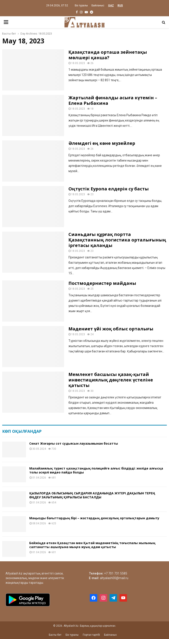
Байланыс (98, 5)
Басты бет (55, 634)
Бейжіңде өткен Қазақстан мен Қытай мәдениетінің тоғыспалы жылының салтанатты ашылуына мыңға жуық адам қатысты (92, 545)
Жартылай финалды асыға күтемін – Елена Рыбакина (112, 100)
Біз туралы (81, 5)
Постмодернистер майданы (102, 283)
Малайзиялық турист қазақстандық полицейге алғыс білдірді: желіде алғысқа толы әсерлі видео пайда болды (96, 470)
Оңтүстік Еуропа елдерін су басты (108, 189)
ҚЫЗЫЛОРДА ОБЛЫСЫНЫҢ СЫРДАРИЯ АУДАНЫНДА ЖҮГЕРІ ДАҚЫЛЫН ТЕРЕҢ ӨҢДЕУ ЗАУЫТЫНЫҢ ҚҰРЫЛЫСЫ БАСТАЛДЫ (92, 495)
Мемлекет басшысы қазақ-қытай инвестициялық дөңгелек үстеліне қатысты (110, 379)
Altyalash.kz (14, 573)
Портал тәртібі (91, 634)
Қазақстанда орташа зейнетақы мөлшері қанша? (107, 55)
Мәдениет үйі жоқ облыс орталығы (110, 329)
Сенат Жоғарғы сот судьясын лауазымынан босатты (73, 443)
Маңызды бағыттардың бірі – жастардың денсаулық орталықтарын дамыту (94, 518)
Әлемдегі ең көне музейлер (101, 143)
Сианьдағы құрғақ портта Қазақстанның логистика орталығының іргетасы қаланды (117, 239)
